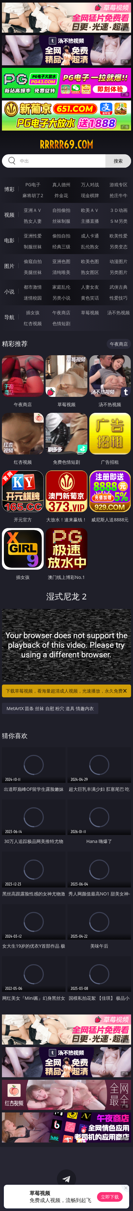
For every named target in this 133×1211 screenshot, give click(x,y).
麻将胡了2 (32, 195)
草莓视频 (90, 312)
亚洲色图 (61, 261)
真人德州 (61, 184)
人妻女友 (90, 287)
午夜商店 (61, 312)
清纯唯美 (61, 272)
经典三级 (61, 247)
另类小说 (61, 298)
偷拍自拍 (61, 236)
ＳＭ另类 (119, 221)
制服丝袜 (33, 247)
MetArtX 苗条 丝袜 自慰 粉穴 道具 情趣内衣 (49, 708)
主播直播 (90, 221)
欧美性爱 (119, 236)
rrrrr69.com (66, 144)
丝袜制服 (61, 221)
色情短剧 (61, 323)
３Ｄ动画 (119, 210)
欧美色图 (90, 261)
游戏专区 (119, 184)
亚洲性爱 (33, 236)
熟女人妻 (33, 221)
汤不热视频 (118, 312)
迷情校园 (33, 298)
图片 (9, 265)
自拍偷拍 (61, 210)
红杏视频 (33, 323)
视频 (9, 214)
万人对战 (90, 184)
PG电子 (32, 184)
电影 (9, 240)
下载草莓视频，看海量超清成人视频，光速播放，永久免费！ (67, 691)
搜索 (118, 161)
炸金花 (61, 195)
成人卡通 (90, 236)
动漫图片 (119, 261)
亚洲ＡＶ (33, 210)
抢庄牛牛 (119, 195)
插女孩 (33, 312)
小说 (9, 291)
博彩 (9, 189)
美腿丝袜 (33, 272)
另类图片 (119, 272)
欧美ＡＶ (90, 210)
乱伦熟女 (90, 247)
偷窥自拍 (33, 261)
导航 (9, 317)
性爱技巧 (119, 298)
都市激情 (33, 287)
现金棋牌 (90, 195)
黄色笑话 (90, 298)
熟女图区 (90, 272)
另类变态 (119, 247)
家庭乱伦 (61, 287)
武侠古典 (119, 287)
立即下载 (110, 1197)
